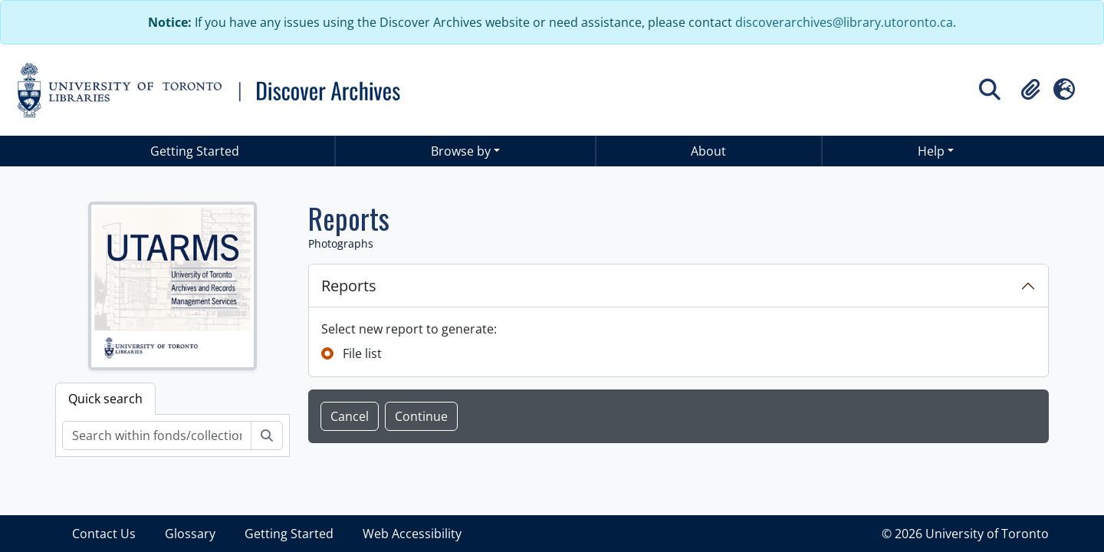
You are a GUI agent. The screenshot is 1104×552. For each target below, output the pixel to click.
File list (362, 353)
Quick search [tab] (105, 398)
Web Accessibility (412, 533)
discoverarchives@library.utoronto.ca (844, 22)
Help (931, 151)
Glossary (190, 533)
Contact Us (104, 533)
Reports (348, 285)
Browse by (461, 151)
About (708, 151)
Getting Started (194, 151)
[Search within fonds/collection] (156, 435)
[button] (1030, 90)
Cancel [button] (349, 416)
